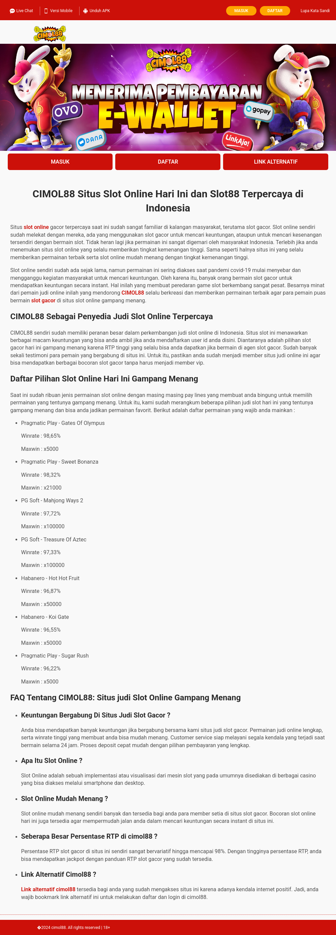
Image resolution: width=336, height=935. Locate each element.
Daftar (275, 10)
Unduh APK (96, 10)
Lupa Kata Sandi (315, 10)
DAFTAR (168, 162)
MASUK (60, 162)
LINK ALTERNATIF (276, 162)
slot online (36, 227)
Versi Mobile (57, 10)
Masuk (241, 10)
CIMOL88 (133, 293)
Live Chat (21, 10)
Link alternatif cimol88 (48, 889)
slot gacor (43, 300)
